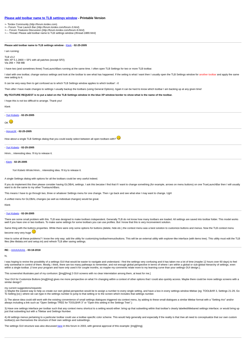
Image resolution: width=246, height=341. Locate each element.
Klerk (69, 45)
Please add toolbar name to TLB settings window (40, 18)
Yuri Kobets (12, 115)
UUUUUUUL (18, 250)
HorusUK (11, 131)
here (59, 325)
